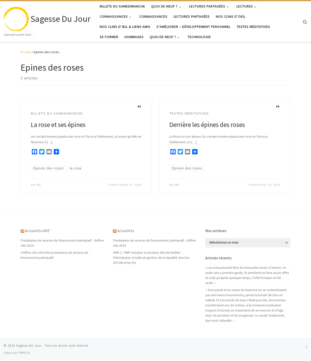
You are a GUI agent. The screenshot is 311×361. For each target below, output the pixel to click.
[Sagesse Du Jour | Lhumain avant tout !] (16, 17)
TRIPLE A (24, 352)
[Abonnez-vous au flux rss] (306, 347)
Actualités (125, 230)
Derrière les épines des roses (207, 124)
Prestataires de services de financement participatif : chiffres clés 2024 (62, 243)
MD (38, 184)
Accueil (26, 52)
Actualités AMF (37, 230)
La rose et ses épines (58, 124)
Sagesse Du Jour (28, 346)
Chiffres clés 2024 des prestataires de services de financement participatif (54, 255)
